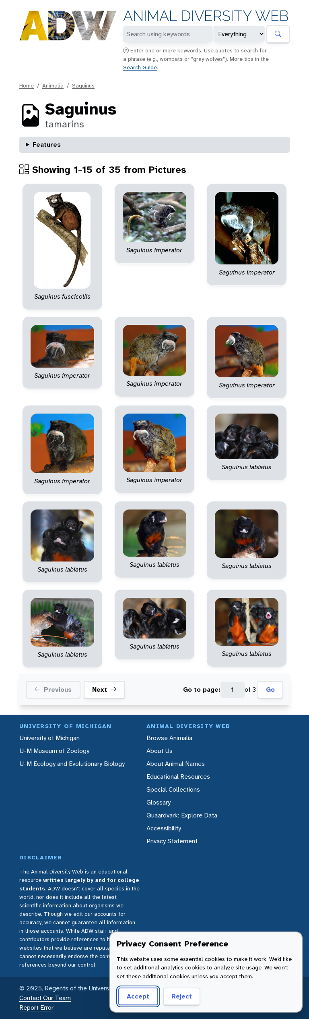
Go (270, 689)
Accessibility (163, 828)
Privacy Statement (172, 841)
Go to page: (201, 689)
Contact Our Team (45, 998)
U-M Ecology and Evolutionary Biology (72, 763)
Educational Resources (178, 776)
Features (47, 144)
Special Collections (173, 789)
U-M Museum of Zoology (54, 751)
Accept (138, 996)
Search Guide (140, 67)
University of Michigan (49, 738)
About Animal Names (175, 763)
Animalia (53, 85)
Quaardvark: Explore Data (181, 815)
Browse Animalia (169, 738)
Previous (53, 690)
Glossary (158, 802)
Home (26, 85)
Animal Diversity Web (205, 16)
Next (104, 690)
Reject (181, 996)
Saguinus (83, 85)
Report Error (36, 1007)
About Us (159, 751)
